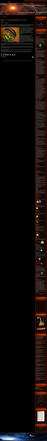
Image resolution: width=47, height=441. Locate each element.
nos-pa (38, 261)
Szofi (38, 210)
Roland (38, 76)
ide (25, 60)
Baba (38, 232)
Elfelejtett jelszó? (41, 26)
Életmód (12, 20)
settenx (43, 389)
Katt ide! (37, 162)
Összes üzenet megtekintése (41, 293)
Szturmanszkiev (39, 146)
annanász (38, 36)
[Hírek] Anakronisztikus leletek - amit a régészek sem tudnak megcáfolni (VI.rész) (40, 341)
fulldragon (17, 20)
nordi (38, 237)
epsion (38, 224)
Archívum (41, 404)
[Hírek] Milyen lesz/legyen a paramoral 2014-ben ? (40, 346)
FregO (38, 194)
